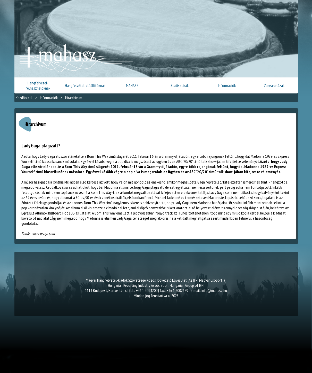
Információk (227, 85)
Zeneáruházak (274, 85)
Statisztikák (180, 85)
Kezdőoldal (24, 97)
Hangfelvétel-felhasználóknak (38, 85)
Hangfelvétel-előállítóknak (85, 85)
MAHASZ (132, 85)
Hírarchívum (73, 97)
